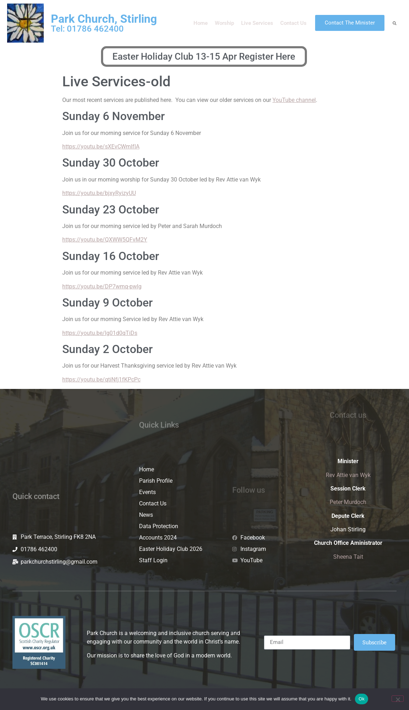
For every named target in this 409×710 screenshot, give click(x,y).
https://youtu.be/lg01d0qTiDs (99, 333)
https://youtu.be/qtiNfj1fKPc (98, 379)
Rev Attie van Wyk (348, 475)
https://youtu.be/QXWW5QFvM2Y (104, 239)
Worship (224, 23)
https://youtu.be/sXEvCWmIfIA (100, 146)
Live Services (257, 23)
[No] (398, 698)
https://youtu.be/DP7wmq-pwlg (102, 286)
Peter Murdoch (348, 502)
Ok (361, 698)
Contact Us (293, 23)
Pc (137, 379)
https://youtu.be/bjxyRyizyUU (99, 193)
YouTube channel (294, 100)
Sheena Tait (348, 556)
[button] (394, 23)
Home (200, 23)
